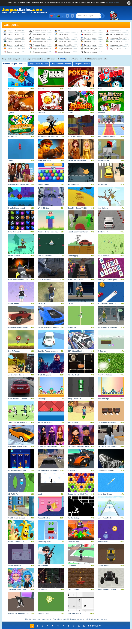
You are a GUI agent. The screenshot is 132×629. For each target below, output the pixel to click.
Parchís (11, 84)
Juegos (68, 10)
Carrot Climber (73, 584)
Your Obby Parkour (105, 370)
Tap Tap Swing (73, 513)
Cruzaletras (12, 131)
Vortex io (11, 155)
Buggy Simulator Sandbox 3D (109, 584)
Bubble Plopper (44, 179)
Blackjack (101, 107)
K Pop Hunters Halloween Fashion (51, 441)
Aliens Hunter (43, 560)
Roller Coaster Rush (75, 274)
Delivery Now (102, 179)
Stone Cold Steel (14, 560)
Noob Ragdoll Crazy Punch (78, 227)
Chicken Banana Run (16, 536)
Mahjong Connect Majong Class (109, 274)
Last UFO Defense (45, 250)
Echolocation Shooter (106, 465)
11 (84, 620)
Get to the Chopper (75, 131)
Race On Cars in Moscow (17, 393)
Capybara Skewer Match (107, 417)
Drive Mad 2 (72, 465)
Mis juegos (64, 10)
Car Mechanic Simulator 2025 (19, 513)
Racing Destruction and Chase (49, 322)
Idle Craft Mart (73, 417)
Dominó (41, 84)
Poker (70, 84)
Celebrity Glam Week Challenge (20, 179)
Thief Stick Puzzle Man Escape (19, 417)
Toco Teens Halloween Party (78, 441)
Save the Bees (103, 203)
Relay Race (72, 322)
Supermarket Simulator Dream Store (111, 322)
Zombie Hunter (103, 560)
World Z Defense (44, 203)
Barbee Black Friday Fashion (78, 155)
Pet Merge (42, 393)
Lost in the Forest (44, 274)
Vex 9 (40, 489)
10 (79, 620)
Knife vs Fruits (43, 608)
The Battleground (44, 370)
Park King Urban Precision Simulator (22, 441)
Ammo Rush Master (105, 513)
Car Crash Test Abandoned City (49, 465)
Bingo (100, 84)
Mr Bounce (102, 346)
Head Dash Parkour (45, 417)
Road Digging (73, 250)
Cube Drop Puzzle (44, 536)
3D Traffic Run (13, 489)
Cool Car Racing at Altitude (48, 346)
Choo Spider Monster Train (18, 274)
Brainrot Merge (103, 393)
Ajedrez (11, 107)
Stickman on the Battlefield (48, 131)
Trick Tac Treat (73, 370)
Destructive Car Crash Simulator (20, 322)
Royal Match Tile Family (17, 465)
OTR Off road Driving (75, 346)
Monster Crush (73, 179)
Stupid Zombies (14, 250)
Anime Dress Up (14, 298)
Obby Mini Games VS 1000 (78, 203)
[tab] (14, 58)
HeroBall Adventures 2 (16, 203)
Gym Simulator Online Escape (109, 131)
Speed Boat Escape (105, 489)
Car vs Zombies (103, 250)
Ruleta (70, 107)
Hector (70, 298)
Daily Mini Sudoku (74, 608)
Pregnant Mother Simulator (108, 441)
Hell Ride (41, 298)
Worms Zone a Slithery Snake (109, 298)
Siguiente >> (94, 620)
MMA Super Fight (44, 155)
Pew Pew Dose (73, 536)
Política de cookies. (112, 2)
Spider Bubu (42, 584)
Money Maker (102, 536)
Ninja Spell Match (14, 227)
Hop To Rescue (14, 346)
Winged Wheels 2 (74, 393)
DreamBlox (72, 560)
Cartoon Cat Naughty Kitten (18, 608)
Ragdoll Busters (44, 513)
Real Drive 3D (103, 227)
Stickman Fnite (103, 155)
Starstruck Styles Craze (17, 584)
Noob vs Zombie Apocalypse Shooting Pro (54, 227)
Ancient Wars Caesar (16, 370)
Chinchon (41, 107)
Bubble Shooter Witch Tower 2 (79, 489)
